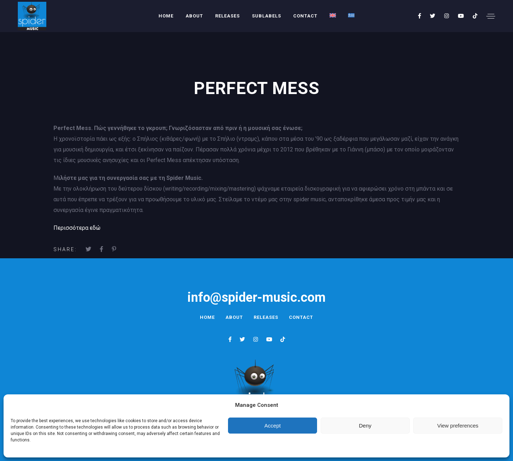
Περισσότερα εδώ (76, 227)
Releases (227, 16)
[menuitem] (332, 15)
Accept (272, 426)
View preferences (457, 426)
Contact (305, 16)
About (194, 16)
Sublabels (266, 16)
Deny (365, 426)
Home (166, 16)
